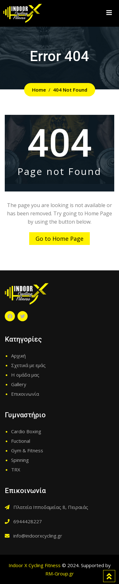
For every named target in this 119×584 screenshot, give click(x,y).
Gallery (18, 384)
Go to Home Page (59, 238)
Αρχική (18, 355)
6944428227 (27, 521)
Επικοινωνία (25, 394)
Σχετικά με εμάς (28, 365)
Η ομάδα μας (25, 375)
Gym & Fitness (27, 450)
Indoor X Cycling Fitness (35, 565)
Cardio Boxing (26, 431)
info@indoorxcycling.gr (37, 535)
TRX (15, 469)
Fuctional (20, 441)
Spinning (20, 460)
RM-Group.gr (59, 573)
